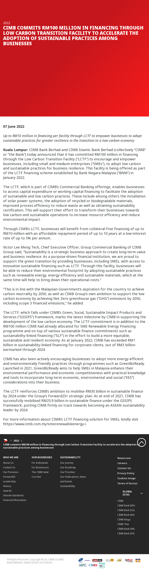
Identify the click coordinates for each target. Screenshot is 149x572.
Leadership (9, 481)
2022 (16, 440)
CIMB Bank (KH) (125, 514)
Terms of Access (127, 483)
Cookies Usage (126, 478)
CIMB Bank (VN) (125, 528)
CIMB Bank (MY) (126, 505)
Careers (122, 463)
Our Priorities (67, 472)
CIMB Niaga (124, 519)
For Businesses (40, 467)
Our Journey (66, 462)
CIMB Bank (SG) (125, 510)
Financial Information (14, 500)
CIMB (120, 500)
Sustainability (67, 486)
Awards (7, 490)
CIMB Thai (123, 524)
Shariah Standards (13, 495)
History (7, 486)
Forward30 (9, 476)
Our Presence (10, 472)
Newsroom (124, 458)
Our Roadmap (68, 467)
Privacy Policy (125, 473)
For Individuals (40, 462)
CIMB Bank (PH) (125, 533)
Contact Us (9, 467)
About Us (8, 462)
